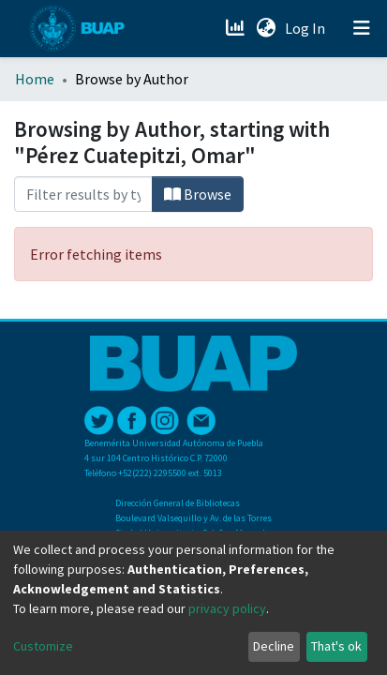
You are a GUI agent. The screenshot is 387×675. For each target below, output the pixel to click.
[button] (265, 28)
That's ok (336, 646)
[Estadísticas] (236, 28)
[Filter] (83, 194)
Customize (43, 646)
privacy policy (227, 608)
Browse (197, 194)
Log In (307, 28)
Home (34, 78)
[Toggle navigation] (361, 28)
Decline (273, 646)
